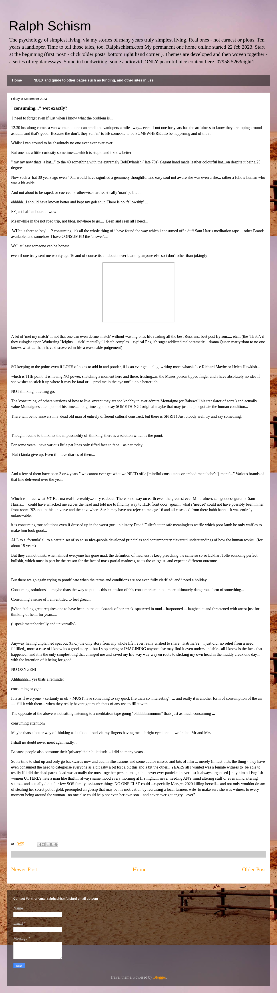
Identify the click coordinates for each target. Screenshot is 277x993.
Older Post (254, 869)
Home (17, 80)
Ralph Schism (50, 25)
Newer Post (24, 869)
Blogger (159, 977)
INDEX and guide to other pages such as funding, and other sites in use (92, 80)
